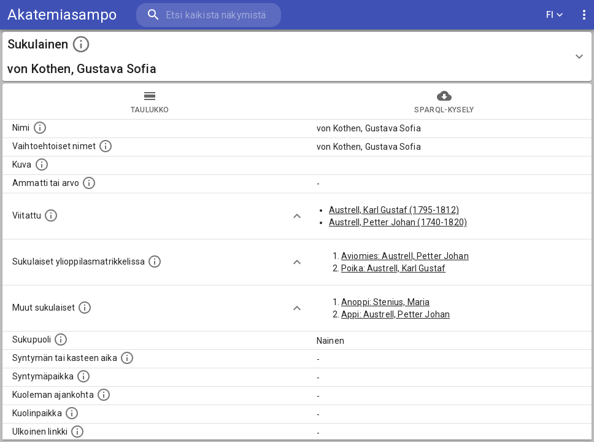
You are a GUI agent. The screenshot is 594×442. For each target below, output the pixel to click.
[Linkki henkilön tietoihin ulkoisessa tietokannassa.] (77, 431)
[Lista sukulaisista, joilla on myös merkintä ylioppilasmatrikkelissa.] (154, 261)
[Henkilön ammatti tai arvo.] (89, 183)
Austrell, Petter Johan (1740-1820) (398, 222)
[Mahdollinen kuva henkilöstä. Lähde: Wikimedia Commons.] (42, 164)
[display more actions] (584, 15)
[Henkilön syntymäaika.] (127, 358)
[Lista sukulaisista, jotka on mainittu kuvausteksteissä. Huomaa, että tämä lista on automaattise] (84, 307)
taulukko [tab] (149, 101)
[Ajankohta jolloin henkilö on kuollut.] (104, 395)
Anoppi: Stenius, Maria (385, 302)
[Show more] (297, 216)
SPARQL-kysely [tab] (444, 101)
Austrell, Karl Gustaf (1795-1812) (394, 210)
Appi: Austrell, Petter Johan (395, 314)
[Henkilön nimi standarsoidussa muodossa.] (40, 128)
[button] (297, 56)
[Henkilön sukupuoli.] (61, 339)
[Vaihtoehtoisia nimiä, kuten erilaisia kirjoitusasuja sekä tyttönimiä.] (105, 146)
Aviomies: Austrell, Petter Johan (405, 256)
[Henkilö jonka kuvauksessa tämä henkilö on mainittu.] (51, 215)
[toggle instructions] (81, 44)
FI (555, 15)
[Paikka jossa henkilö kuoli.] (72, 413)
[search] (208, 15)
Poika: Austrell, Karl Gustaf (393, 268)
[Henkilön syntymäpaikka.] (83, 376)
